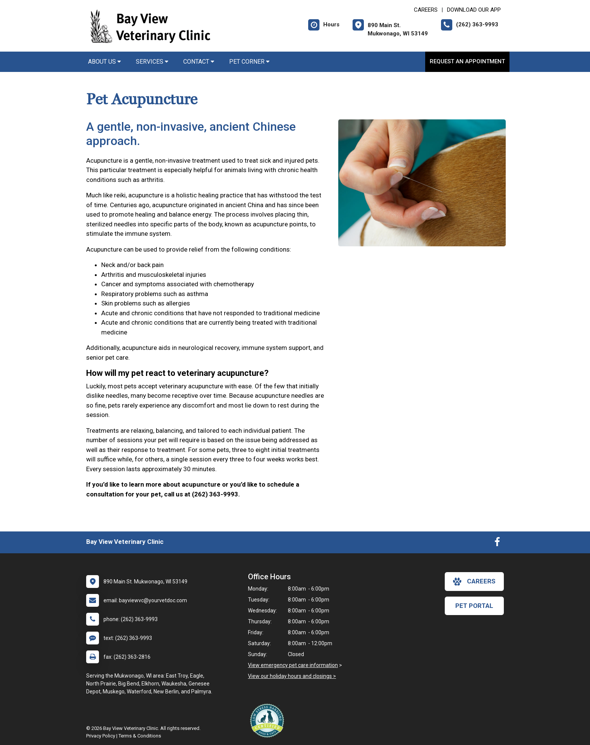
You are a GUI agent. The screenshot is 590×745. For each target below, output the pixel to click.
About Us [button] (104, 61)
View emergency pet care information (293, 665)
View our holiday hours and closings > (292, 676)
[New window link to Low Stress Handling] (268, 720)
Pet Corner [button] (249, 61)
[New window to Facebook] (497, 543)
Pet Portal (474, 605)
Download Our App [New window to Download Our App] (474, 9)
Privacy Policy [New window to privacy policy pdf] (100, 736)
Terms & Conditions (140, 736)
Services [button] (152, 61)
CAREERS (426, 9)
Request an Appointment (467, 61)
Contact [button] (198, 61)
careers (474, 581)
